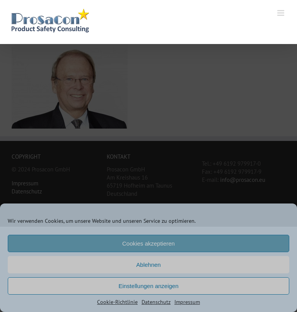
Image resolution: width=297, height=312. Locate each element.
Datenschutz (156, 301)
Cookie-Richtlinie (117, 301)
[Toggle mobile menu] (281, 13)
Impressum (187, 301)
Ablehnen (148, 264)
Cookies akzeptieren (148, 243)
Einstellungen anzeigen (148, 286)
